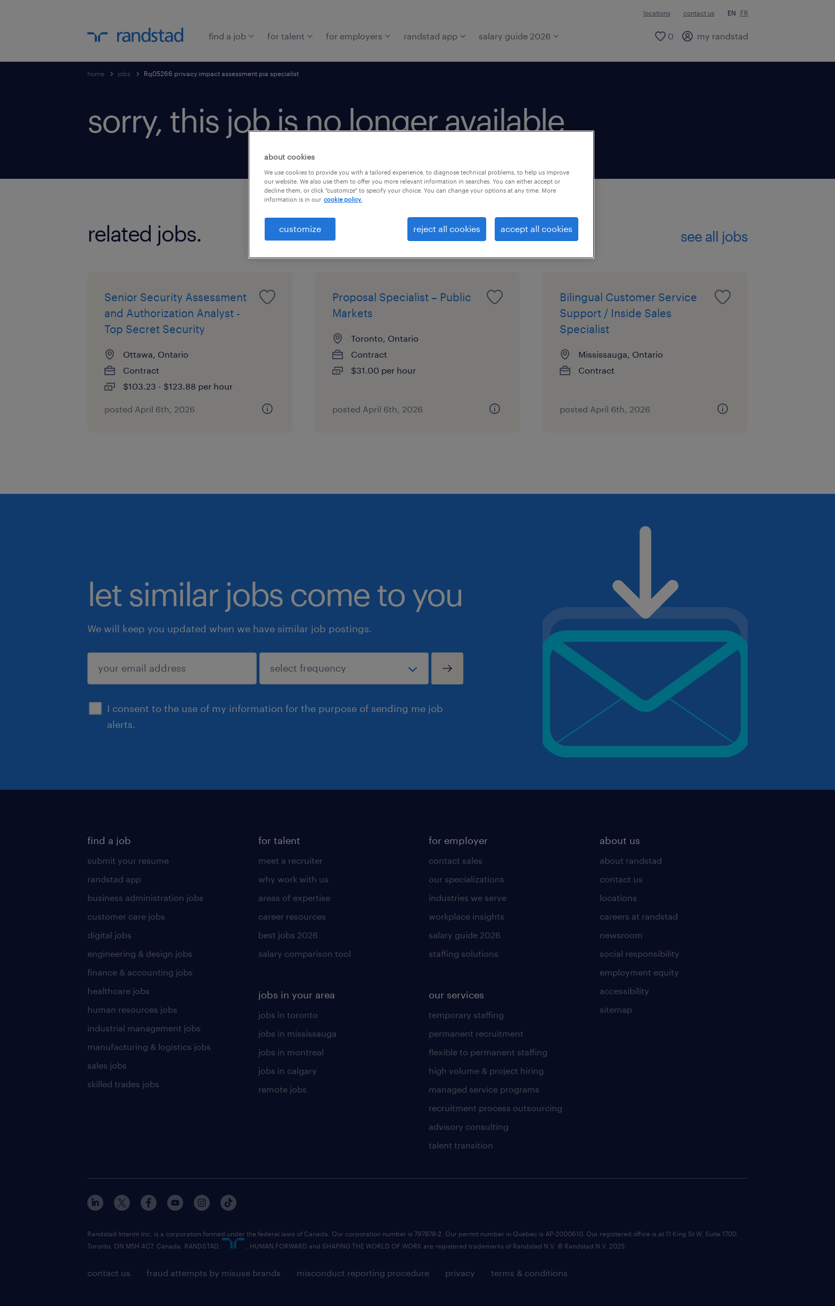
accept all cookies (536, 229)
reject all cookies (446, 229)
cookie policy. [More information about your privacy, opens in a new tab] (343, 199)
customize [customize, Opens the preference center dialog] (300, 229)
